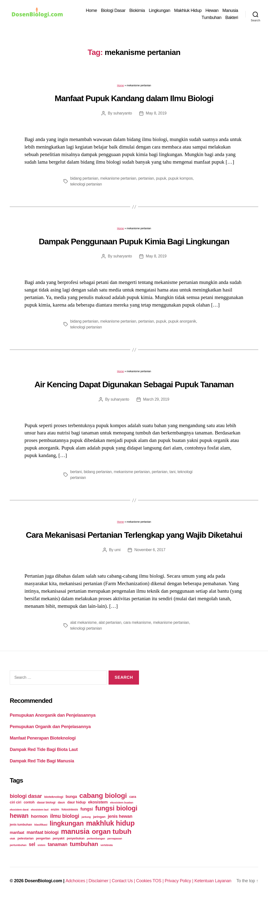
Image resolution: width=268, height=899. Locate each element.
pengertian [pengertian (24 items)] (43, 838)
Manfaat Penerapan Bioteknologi (43, 738)
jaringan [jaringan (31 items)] (99, 817)
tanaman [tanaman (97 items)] (57, 844)
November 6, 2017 (149, 550)
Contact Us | (124, 880)
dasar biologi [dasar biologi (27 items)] (46, 802)
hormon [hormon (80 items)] (39, 816)
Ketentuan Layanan (212, 880)
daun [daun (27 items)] (61, 802)
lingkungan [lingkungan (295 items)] (67, 823)
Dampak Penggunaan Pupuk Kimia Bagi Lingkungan (134, 241)
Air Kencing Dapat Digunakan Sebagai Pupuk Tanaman (133, 384)
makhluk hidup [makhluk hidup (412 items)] (110, 823)
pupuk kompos (180, 178)
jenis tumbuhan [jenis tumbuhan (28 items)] (21, 824)
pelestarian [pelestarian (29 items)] (26, 838)
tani (172, 472)
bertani (76, 472)
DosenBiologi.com (43, 880)
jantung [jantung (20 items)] (86, 816)
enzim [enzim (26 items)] (55, 809)
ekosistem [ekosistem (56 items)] (98, 802)
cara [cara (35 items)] (132, 797)
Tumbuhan (211, 17)
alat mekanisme (83, 622)
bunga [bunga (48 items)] (71, 796)
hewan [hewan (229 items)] (19, 815)
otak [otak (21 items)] (12, 838)
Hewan (212, 10)
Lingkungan (159, 10)
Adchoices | (77, 880)
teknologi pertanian (86, 184)
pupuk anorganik (182, 321)
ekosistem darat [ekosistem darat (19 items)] (19, 809)
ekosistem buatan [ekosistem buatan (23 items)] (121, 802)
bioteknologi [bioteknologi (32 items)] (53, 797)
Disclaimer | (100, 880)
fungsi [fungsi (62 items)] (86, 809)
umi (117, 550)
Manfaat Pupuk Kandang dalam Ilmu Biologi (134, 98)
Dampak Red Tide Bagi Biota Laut (44, 749)
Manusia (230, 10)
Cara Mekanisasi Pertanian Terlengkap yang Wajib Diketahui (134, 534)
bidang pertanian (84, 178)
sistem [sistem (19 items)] (41, 845)
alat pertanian (110, 622)
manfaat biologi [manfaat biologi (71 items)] (43, 832)
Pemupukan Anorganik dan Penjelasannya (52, 715)
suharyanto (122, 113)
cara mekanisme (137, 622)
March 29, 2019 (156, 399)
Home (91, 10)
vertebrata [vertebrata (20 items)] (107, 845)
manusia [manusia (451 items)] (75, 831)
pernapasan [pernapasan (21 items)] (114, 838)
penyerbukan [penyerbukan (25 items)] (75, 838)
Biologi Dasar (113, 10)
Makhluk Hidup (188, 10)
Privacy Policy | (179, 880)
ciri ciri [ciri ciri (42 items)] (15, 802)
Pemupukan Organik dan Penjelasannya (50, 726)
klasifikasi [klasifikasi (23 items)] (40, 824)
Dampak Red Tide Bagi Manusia (42, 760)
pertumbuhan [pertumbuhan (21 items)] (18, 845)
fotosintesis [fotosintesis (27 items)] (69, 809)
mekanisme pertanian (118, 178)
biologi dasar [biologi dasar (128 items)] (26, 796)
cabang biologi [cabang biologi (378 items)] (103, 795)
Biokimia (137, 10)
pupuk (161, 178)
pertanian (146, 178)
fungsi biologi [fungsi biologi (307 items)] (116, 808)
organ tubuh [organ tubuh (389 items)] (111, 831)
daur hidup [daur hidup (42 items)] (76, 802)
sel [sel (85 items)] (32, 844)
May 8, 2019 (156, 113)
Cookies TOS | (150, 880)
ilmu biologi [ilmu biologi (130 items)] (64, 816)
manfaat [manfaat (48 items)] (17, 832)
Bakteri (231, 17)
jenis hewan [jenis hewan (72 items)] (120, 816)
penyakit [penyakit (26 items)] (58, 838)
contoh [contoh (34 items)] (29, 802)
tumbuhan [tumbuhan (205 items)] (84, 844)
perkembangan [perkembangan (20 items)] (96, 838)
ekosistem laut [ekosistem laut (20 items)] (39, 809)
